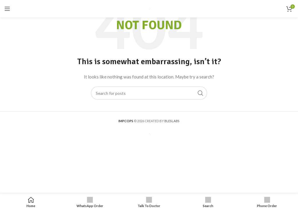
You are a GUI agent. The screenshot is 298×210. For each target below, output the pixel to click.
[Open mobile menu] (7, 9)
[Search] (149, 93)
